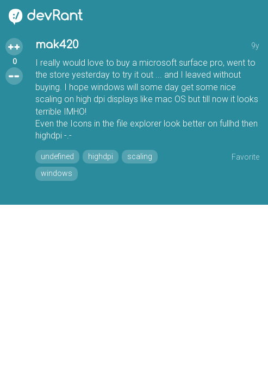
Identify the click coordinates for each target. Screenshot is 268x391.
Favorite (245, 157)
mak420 (57, 45)
